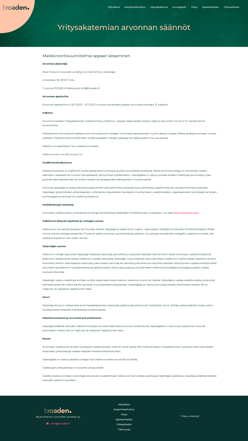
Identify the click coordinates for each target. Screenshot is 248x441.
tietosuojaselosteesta (194, 212)
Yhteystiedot (231, 7)
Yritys (194, 7)
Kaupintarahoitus (134, 7)
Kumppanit (179, 7)
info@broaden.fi (58, 426)
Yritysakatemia (159, 7)
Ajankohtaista (210, 7)
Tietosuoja (124, 434)
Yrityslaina (114, 7)
